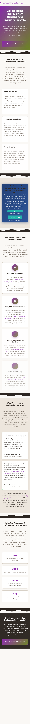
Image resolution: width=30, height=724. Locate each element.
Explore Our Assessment (15, 44)
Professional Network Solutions (11, 3)
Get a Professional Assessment (15, 642)
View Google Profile (15, 217)
